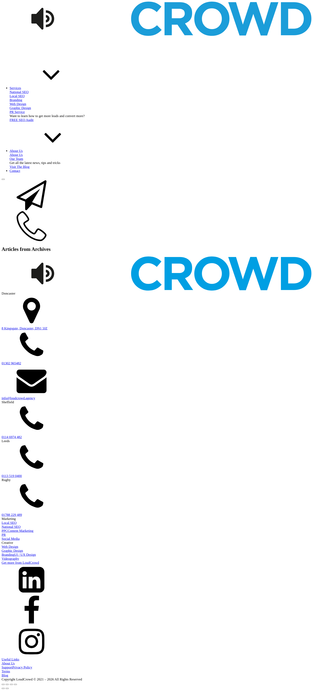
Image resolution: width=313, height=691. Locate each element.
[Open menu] (3, 179)
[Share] (11, 684)
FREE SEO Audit (22, 120)
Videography (10, 559)
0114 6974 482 (12, 437)
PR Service (17, 112)
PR (4, 535)
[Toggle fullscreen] (7, 684)
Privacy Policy (22, 667)
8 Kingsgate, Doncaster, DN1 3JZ (25, 328)
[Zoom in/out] (3, 684)
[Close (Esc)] (15, 684)
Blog (5, 675)
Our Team (16, 159)
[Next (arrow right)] (7, 688)
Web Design (18, 104)
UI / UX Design (25, 555)
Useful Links (10, 659)
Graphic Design (20, 108)
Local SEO (17, 96)
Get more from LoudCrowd (20, 563)
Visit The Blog (20, 167)
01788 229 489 (12, 515)
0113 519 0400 (12, 476)
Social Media (11, 539)
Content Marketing (20, 531)
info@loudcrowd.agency (18, 398)
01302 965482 (11, 363)
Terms (6, 671)
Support (7, 667)
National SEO (11, 527)
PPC (5, 531)
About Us (8, 663)
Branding (16, 100)
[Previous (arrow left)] (3, 688)
